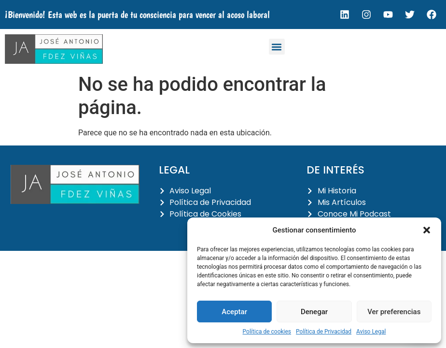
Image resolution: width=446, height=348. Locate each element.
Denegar (314, 311)
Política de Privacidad (323, 331)
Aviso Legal (371, 331)
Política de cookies (267, 331)
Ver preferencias (393, 311)
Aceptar (234, 311)
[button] (427, 230)
